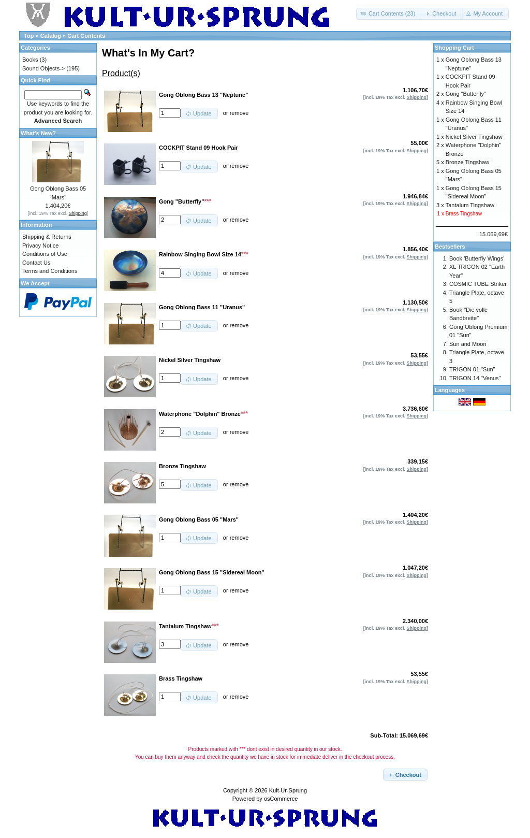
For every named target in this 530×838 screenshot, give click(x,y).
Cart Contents (86, 36)
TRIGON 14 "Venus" (475, 378)
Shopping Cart (454, 48)
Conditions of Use (44, 254)
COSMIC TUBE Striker (478, 284)
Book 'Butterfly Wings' (476, 258)
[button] (389, 14)
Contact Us (36, 262)
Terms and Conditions (49, 271)
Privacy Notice (40, 245)
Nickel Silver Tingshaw (474, 137)
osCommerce (281, 799)
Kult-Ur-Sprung (288, 790)
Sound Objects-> (43, 68)
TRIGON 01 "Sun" (472, 369)
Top (29, 36)
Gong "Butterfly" (466, 94)
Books (30, 59)
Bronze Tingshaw (467, 162)
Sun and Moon (468, 344)
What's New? (38, 133)
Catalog (50, 36)
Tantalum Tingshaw (470, 205)
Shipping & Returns (46, 237)
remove (239, 113)
